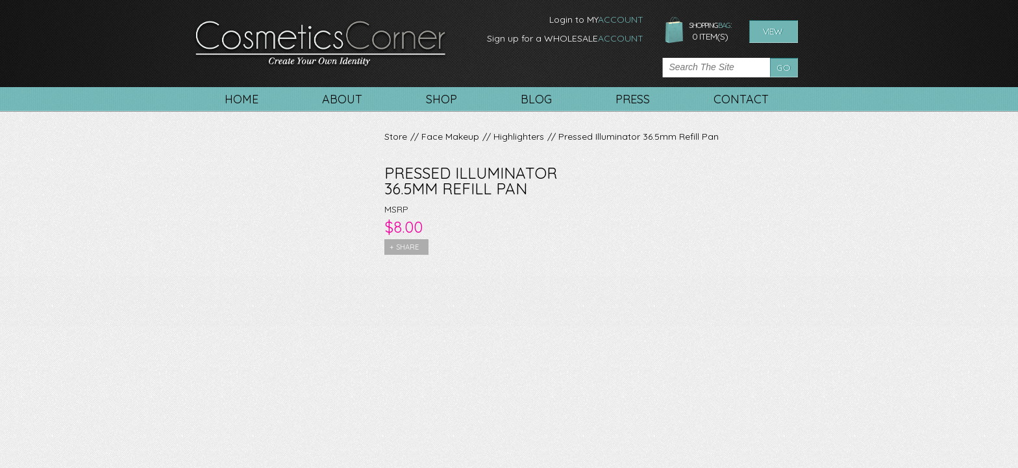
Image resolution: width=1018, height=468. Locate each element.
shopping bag (674, 30)
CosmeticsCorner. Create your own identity (320, 45)
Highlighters (518, 136)
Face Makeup (450, 136)
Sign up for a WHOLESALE (565, 38)
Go (783, 67)
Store (395, 136)
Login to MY (596, 19)
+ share (404, 247)
